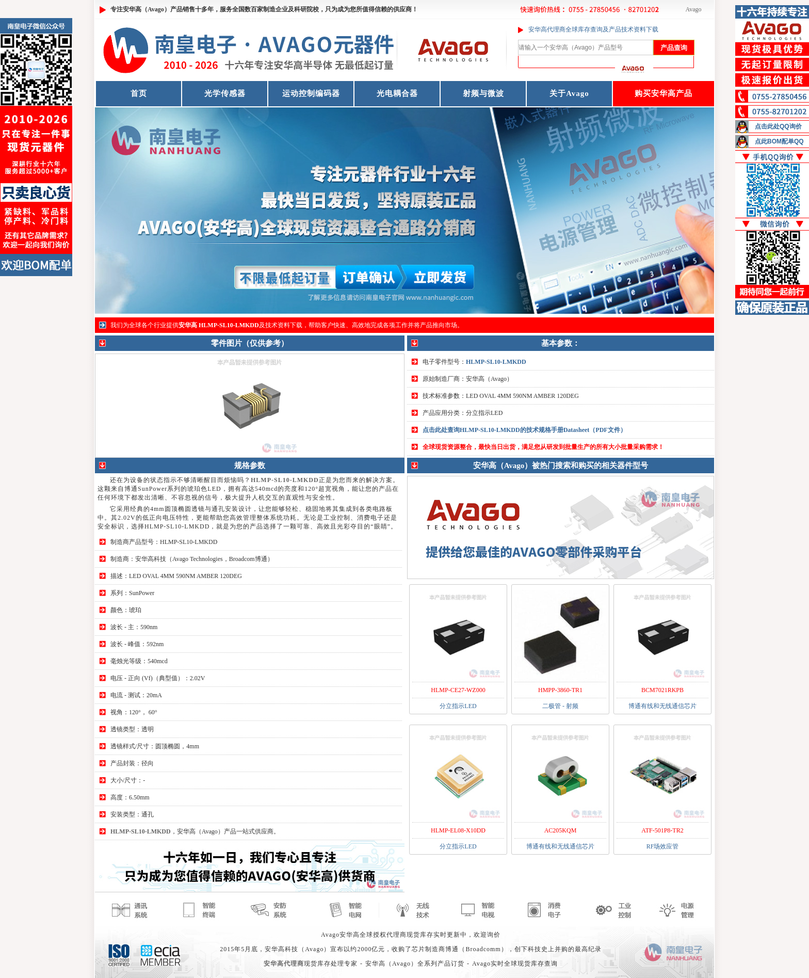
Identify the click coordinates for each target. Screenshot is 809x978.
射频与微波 (483, 93)
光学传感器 (225, 93)
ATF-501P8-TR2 (662, 830)
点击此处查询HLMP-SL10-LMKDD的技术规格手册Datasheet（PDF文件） (524, 430)
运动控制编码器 (311, 93)
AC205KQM (560, 830)
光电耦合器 (397, 93)
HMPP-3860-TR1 (560, 690)
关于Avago (569, 93)
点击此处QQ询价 (778, 126)
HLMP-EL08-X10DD (458, 830)
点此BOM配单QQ (779, 141)
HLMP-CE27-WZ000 (458, 690)
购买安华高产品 (663, 93)
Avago (693, 9)
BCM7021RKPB (662, 690)
